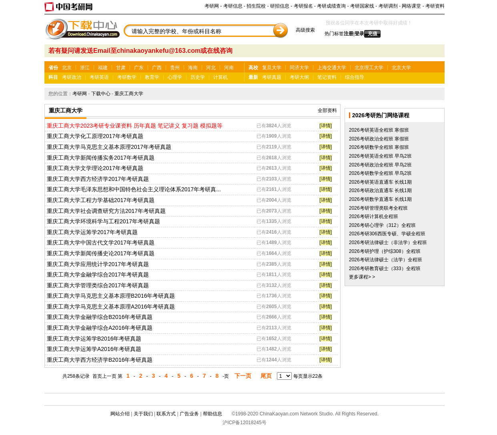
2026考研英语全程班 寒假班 (379, 130)
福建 (103, 67)
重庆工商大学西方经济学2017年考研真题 (98, 179)
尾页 (266, 376)
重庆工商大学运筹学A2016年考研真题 (94, 349)
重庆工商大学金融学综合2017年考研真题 (98, 274)
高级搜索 (305, 30)
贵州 (175, 67)
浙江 (85, 67)
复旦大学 (271, 67)
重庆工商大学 (128, 93)
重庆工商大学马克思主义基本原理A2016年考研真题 (111, 306)
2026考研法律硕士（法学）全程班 (385, 260)
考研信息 (232, 6)
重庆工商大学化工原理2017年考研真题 (95, 136)
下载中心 (100, 93)
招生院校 (256, 6)
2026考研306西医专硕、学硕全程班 (387, 234)
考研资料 (435, 6)
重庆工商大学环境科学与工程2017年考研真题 (103, 221)
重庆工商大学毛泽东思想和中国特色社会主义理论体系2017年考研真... (134, 189)
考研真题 (271, 77)
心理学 (175, 77)
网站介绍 (120, 414)
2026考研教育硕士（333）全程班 (385, 268)
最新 (253, 77)
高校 (253, 67)
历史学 (197, 77)
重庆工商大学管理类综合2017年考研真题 (98, 285)
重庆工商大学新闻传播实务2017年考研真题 (100, 157)
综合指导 (354, 77)
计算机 (220, 77)
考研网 (211, 6)
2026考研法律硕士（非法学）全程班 (388, 242)
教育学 (152, 77)
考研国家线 (362, 6)
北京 (67, 67)
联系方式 (166, 414)
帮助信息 (212, 414)
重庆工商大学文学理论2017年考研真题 (95, 168)
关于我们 (143, 414)
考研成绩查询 (331, 6)
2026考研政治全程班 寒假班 (379, 139)
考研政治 (71, 77)
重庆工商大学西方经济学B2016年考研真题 (99, 360)
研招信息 (279, 6)
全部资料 (327, 110)
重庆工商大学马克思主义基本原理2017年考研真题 (109, 147)
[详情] (325, 125)
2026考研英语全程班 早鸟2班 (380, 156)
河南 (229, 67)
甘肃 (121, 67)
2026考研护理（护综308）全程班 (385, 251)
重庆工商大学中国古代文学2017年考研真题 (100, 242)
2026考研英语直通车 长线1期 (380, 182)
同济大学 (299, 67)
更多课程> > (362, 277)
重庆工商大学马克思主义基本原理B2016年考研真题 (111, 296)
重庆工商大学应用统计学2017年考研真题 (98, 264)
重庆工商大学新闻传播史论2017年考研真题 (100, 253)
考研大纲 (299, 77)
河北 (211, 67)
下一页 (242, 376)
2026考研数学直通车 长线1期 (380, 199)
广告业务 (189, 414)
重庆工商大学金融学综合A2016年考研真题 (99, 328)
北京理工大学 (369, 67)
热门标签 (334, 33)
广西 (157, 67)
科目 (53, 77)
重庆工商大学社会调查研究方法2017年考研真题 (106, 211)
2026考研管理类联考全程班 (378, 208)
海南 (193, 67)
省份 (53, 67)
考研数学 (126, 77)
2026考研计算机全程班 (373, 216)
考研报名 (303, 6)
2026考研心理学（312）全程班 (382, 225)
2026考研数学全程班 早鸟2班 (380, 173)
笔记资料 (327, 77)
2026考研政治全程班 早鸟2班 (380, 165)
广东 (139, 67)
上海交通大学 (331, 67)
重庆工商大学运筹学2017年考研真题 (92, 232)
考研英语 (99, 77)
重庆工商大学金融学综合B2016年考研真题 (99, 317)
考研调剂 (388, 6)
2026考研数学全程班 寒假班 (379, 147)
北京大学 (401, 67)
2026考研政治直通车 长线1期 (380, 190)
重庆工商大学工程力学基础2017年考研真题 (100, 200)
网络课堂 (411, 6)
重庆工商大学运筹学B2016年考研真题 (94, 338)
